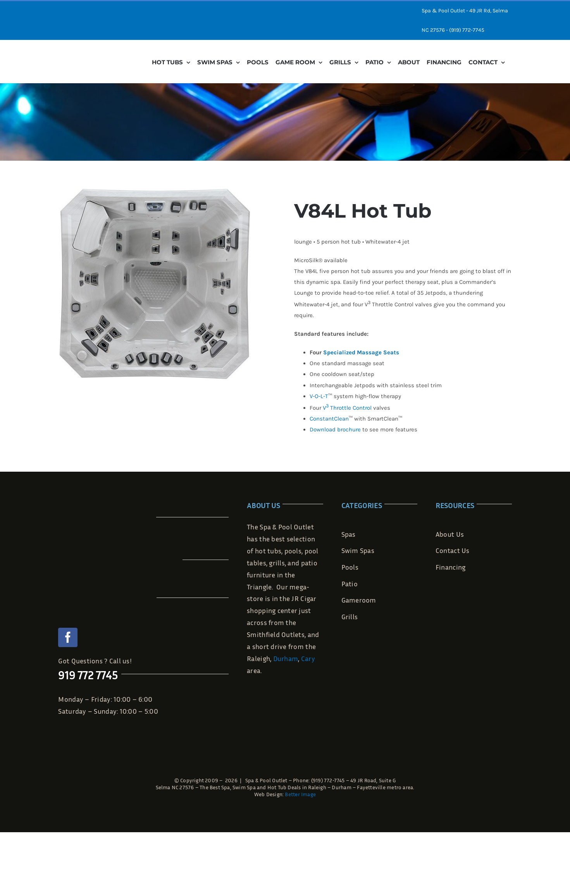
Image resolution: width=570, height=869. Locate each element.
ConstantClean (329, 418)
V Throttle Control (347, 407)
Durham (285, 658)
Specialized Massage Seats (361, 352)
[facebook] (67, 637)
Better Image (300, 794)
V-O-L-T (319, 396)
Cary (308, 658)
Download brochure (335, 429)
